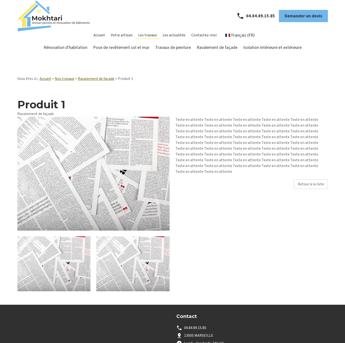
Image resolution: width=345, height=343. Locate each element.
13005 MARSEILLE (198, 320)
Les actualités (174, 38)
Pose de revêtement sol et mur (121, 51)
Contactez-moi (204, 38)
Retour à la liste (311, 169)
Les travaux (147, 38)
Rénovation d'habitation (65, 51)
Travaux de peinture (173, 51)
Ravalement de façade (217, 51)
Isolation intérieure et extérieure (272, 51)
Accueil (99, 38)
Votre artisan (121, 38)
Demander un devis (303, 19)
